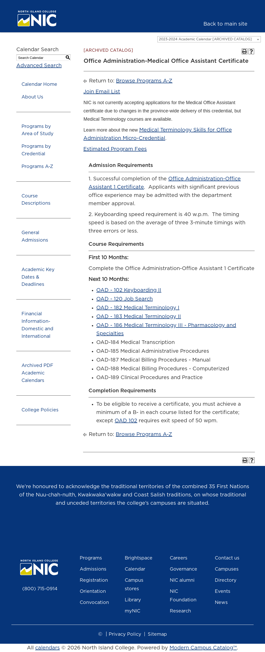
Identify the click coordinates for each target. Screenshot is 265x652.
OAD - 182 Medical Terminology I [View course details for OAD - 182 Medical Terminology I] (137, 307)
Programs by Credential (36, 150)
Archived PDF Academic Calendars (37, 373)
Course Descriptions (35, 200)
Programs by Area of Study (37, 130)
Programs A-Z (37, 166)
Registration (94, 580)
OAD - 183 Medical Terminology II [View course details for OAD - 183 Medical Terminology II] (138, 316)
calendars (47, 647)
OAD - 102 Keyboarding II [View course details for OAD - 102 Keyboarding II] (128, 290)
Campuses (227, 569)
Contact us (227, 558)
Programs (91, 558)
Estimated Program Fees (115, 149)
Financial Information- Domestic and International (37, 325)
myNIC (132, 611)
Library (133, 600)
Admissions (93, 569)
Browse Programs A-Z (144, 80)
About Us (32, 97)
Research (180, 611)
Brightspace (138, 558)
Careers (178, 558)
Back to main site (225, 24)
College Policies (39, 410)
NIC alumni (182, 580)
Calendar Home (39, 84)
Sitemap (157, 634)
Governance (183, 569)
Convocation (94, 602)
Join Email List (101, 91)
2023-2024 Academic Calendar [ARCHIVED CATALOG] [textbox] (205, 39)
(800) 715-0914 (39, 589)
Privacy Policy (125, 634)
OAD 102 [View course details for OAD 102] (126, 420)
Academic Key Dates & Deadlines (38, 277)
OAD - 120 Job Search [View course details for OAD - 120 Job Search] (124, 299)
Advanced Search (39, 65)
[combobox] (209, 39)
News (221, 602)
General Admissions (34, 237)
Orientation (93, 591)
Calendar (135, 569)
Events (222, 591)
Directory (226, 580)
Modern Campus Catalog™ (203, 647)
